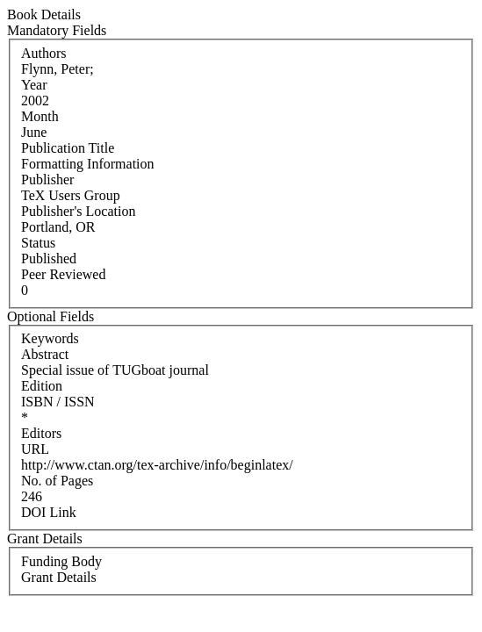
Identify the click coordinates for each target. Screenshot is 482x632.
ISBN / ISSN (58, 401)
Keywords (50, 338)
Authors (44, 53)
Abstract (44, 354)
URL (35, 449)
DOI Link (48, 512)
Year (34, 84)
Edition (41, 385)
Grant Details (59, 577)
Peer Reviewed (63, 274)
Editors (41, 433)
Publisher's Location (78, 211)
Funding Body (61, 561)
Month (40, 116)
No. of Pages (57, 480)
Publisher (47, 179)
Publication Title (67, 147)
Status (38, 242)
